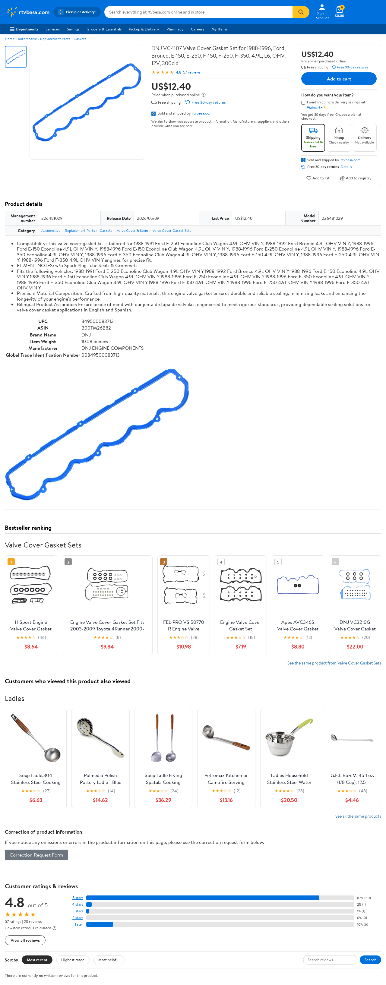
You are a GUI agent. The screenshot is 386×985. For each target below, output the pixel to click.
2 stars (77, 917)
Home (9, 38)
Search (370, 959)
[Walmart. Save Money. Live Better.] (28, 12)
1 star (79, 924)
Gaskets (80, 38)
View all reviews (25, 940)
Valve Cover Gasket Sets (172, 230)
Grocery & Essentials (104, 29)
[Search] (301, 12)
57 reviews (192, 72)
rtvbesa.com (202, 113)
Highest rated (72, 959)
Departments (24, 29)
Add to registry (356, 178)
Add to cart (339, 78)
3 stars (77, 911)
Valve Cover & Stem (132, 230)
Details (346, 167)
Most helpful (108, 959)
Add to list (318, 178)
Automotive (27, 38)
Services (53, 29)
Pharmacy (175, 29)
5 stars (77, 897)
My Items (219, 29)
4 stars (77, 904)
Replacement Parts (55, 38)
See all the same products (358, 816)
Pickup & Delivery (144, 29)
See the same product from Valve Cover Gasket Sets (334, 663)
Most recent (37, 959)
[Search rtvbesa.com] (198, 12)
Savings (73, 29)
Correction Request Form (36, 854)
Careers (197, 29)
